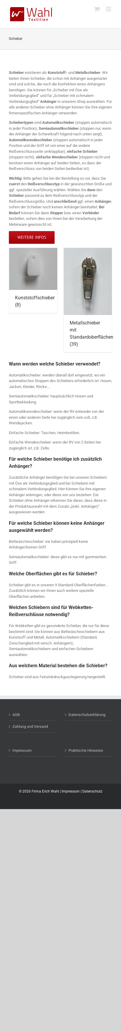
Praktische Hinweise (85, 750)
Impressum (22, 750)
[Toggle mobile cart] (97, 9)
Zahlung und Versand (30, 726)
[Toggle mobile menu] (109, 9)
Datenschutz (92, 791)
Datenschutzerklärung (86, 714)
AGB (16, 714)
